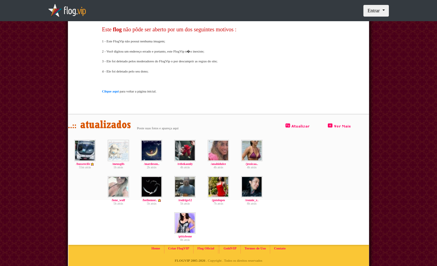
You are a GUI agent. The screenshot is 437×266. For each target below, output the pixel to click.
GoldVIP (230, 248)
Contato (280, 248)
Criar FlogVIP (178, 248)
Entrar (374, 10)
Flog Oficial (205, 248)
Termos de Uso (255, 248)
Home (155, 248)
